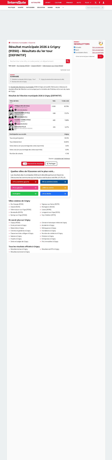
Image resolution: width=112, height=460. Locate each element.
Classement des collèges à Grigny (22, 233)
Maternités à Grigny (17, 228)
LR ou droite (46, 194)
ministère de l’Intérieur (62, 158)
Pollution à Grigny (48, 236)
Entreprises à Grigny (49, 239)
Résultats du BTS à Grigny (50, 249)
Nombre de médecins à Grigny (52, 233)
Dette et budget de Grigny (19, 241)
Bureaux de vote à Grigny (19, 81)
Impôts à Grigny (16, 239)
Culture (58, 2)
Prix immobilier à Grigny (50, 241)
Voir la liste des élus (21, 110)
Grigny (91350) (15, 223)
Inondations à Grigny (49, 231)
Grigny (43, 79)
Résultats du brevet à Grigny (20, 252)
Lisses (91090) (46, 210)
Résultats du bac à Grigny (19, 249)
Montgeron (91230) (48, 207)
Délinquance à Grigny (49, 228)
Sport (47, 2)
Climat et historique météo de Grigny (54, 223)
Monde (50, 7)
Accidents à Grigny (48, 225)
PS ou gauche (18, 188)
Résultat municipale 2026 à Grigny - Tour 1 (24, 79)
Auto (79, 2)
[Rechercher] (94, 8)
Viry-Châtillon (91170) (49, 215)
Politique (11, 7)
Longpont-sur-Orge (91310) (51, 212)
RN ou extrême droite (50, 182)
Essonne (32, 43)
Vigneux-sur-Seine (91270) (50, 204)
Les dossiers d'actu (81, 52)
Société (20, 7)
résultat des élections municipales (22, 87)
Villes (58, 7)
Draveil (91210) (36, 66)
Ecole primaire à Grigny (18, 225)
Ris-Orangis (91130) (23, 66)
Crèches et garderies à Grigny (20, 231)
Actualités (35, 2)
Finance (69, 2)
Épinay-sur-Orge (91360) (19, 215)
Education (41, 7)
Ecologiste (16, 194)
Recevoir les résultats (33, 163)
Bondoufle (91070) (17, 212)
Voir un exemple (97, 47)
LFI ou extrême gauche (21, 182)
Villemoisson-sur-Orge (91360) (53, 66)
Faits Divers (30, 7)
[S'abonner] (88, 56)
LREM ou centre (47, 188)
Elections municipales (19, 43)
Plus (88, 2)
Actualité (77, 47)
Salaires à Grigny (16, 236)
